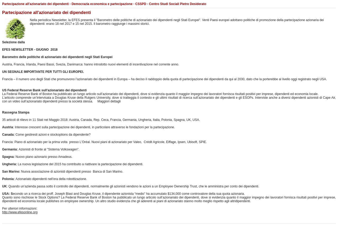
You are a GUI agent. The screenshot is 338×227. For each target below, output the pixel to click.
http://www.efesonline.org (19, 212)
